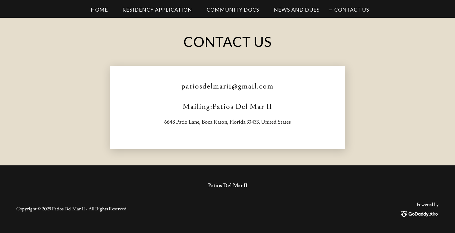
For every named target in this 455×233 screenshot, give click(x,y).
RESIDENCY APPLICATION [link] (157, 9)
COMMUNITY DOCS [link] (233, 9)
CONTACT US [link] (351, 9)
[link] (420, 212)
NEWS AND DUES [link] (297, 9)
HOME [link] (99, 9)
